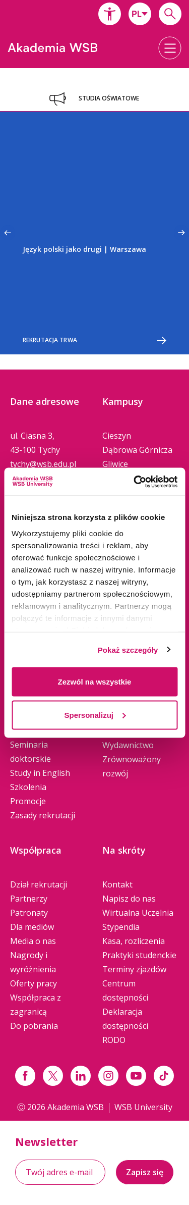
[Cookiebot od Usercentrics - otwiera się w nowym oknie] (134, 481)
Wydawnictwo (128, 745)
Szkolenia (28, 787)
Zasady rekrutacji (42, 815)
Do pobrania (34, 1025)
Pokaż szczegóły (128, 649)
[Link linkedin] (81, 1076)
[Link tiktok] (164, 1076)
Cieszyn (116, 435)
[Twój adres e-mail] (60, 1172)
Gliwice (115, 463)
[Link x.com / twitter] (53, 1076)
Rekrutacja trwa (94, 340)
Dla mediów (32, 926)
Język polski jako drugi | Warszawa (84, 249)
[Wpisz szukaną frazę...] (170, 14)
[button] (109, 14)
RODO (113, 1039)
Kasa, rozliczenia (133, 941)
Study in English (40, 772)
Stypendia (121, 926)
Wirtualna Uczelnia (137, 912)
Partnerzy (28, 898)
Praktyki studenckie (139, 955)
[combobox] (140, 14)
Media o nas (33, 941)
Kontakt (117, 884)
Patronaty (29, 912)
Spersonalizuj (94, 714)
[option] (94, 233)
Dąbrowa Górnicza (137, 449)
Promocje (28, 801)
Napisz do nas (129, 898)
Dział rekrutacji (38, 884)
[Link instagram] (108, 1076)
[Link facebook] (25, 1076)
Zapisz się (144, 1172)
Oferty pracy (33, 983)
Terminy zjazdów (134, 969)
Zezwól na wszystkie (95, 681)
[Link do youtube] (136, 1076)
